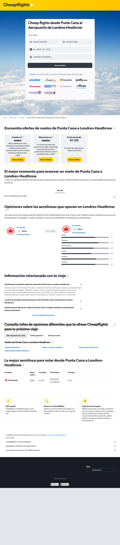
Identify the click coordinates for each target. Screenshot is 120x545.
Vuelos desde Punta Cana (88, 345)
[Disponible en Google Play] (54, 485)
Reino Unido (13, 116)
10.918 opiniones (23, 233)
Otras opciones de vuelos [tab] (15, 334)
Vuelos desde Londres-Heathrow (17, 349)
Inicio (5, 116)
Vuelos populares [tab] (36, 334)
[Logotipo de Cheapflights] (17, 5)
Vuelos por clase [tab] (54, 334)
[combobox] (34, 35)
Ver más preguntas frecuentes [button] (43, 313)
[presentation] (114, 126)
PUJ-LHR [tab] (60, 189)
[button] (42, 48)
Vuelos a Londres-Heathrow (52, 345)
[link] (17, 157)
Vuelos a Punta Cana (12, 345)
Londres (22, 116)
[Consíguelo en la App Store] (64, 485)
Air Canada (21, 226)
